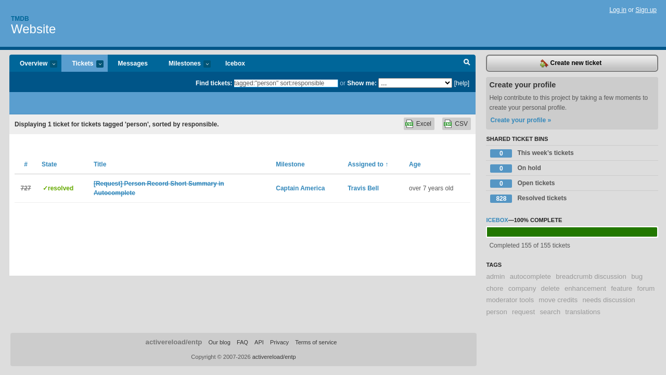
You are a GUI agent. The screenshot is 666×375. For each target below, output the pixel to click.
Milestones (184, 64)
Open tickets (522, 183)
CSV (461, 123)
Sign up (646, 10)
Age (415, 164)
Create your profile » (520, 120)
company (522, 288)
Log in (617, 10)
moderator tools (510, 300)
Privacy (279, 342)
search (550, 312)
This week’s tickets (531, 153)
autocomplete (530, 276)
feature (621, 288)
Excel (423, 123)
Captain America (300, 188)
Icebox (235, 63)
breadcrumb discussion (591, 276)
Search (467, 63)
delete (550, 288)
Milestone (290, 164)
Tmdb (20, 18)
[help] (461, 83)
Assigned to (368, 164)
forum (646, 288)
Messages (133, 63)
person (496, 312)
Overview (33, 64)
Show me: (362, 83)
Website (33, 29)
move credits (558, 300)
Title (100, 164)
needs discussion (608, 300)
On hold (515, 168)
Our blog (219, 342)
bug (637, 276)
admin (495, 276)
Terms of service (316, 342)
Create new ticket (570, 63)
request (523, 312)
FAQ (242, 342)
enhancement (585, 288)
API (259, 342)
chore (494, 288)
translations (582, 312)
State (49, 164)
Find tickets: (214, 83)
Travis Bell (363, 188)
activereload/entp (174, 342)
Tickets (82, 64)
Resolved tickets (528, 199)
